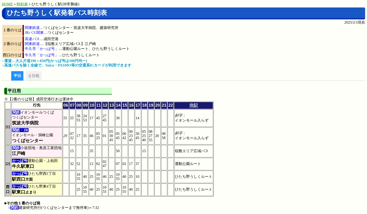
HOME (7, 4)
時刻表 (22, 4)
